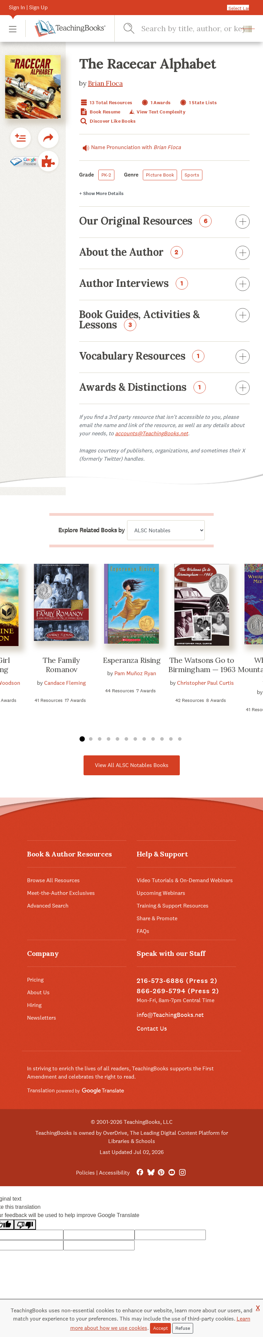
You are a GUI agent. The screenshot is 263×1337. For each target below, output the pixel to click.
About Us (38, 992)
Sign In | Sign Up (28, 7)
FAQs (143, 931)
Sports (192, 175)
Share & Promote (157, 918)
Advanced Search (47, 905)
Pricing (35, 979)
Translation (75, 1090)
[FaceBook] (140, 1172)
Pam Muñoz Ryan (135, 673)
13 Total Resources (105, 102)
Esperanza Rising (131, 660)
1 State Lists (197, 102)
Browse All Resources (53, 880)
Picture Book (160, 175)
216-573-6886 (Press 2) (177, 980)
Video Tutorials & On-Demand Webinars (185, 880)
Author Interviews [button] (164, 284)
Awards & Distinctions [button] (164, 388)
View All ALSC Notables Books (131, 765)
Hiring (34, 1005)
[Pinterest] (161, 1172)
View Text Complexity (156, 112)
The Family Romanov (61, 664)
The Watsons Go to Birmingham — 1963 (202, 664)
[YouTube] (171, 1172)
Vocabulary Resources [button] (164, 357)
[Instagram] (182, 1172)
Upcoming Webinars (161, 893)
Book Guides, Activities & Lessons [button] (164, 320)
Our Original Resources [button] (164, 222)
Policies (85, 1172)
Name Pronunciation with (130, 147)
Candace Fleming (65, 682)
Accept (160, 1328)
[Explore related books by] (166, 530)
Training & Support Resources (173, 905)
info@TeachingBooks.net (170, 1015)
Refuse (182, 1328)
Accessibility (114, 1172)
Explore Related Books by (91, 530)
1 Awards (155, 102)
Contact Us (152, 1028)
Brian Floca (105, 83)
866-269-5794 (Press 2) (178, 991)
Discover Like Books (107, 121)
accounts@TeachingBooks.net (151, 433)
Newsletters (41, 1017)
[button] (12, 29)
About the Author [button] (164, 253)
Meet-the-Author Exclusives (61, 893)
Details (101, 193)
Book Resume (99, 112)
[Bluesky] (150, 1172)
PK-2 (106, 175)
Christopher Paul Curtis (205, 682)
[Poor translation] (25, 1224)
